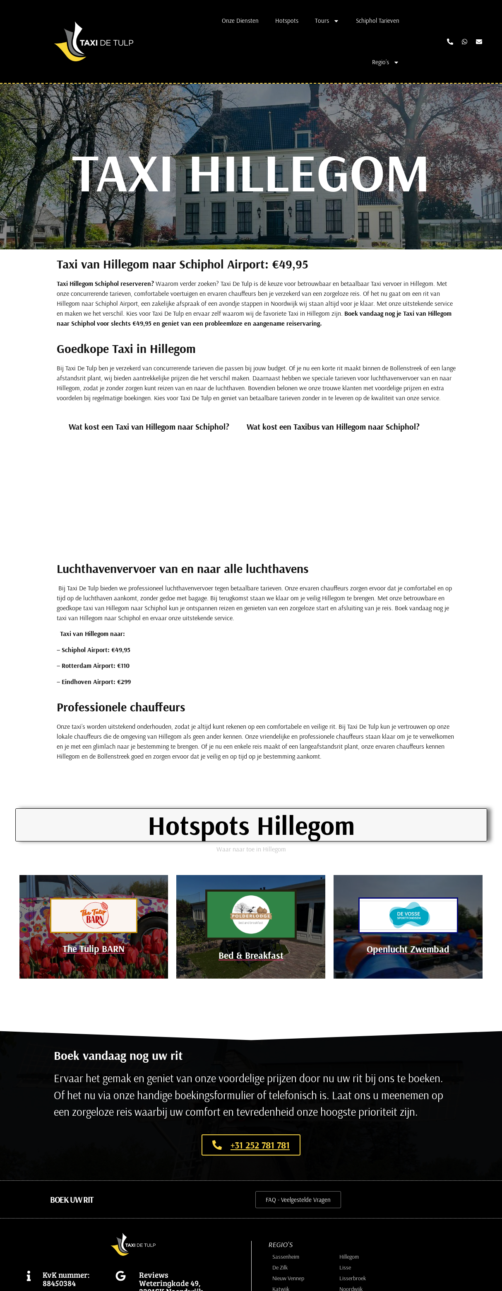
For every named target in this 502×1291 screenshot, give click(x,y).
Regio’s (385, 62)
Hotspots (286, 20)
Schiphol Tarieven (377, 20)
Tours (327, 21)
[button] (71, 1201)
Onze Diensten (240, 20)
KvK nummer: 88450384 (66, 1280)
